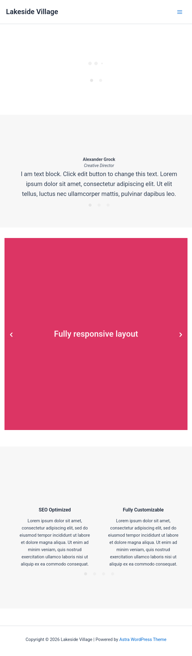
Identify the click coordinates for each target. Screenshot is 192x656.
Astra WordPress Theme (142, 639)
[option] (96, 61)
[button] (11, 335)
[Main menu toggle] (179, 12)
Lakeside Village (32, 12)
